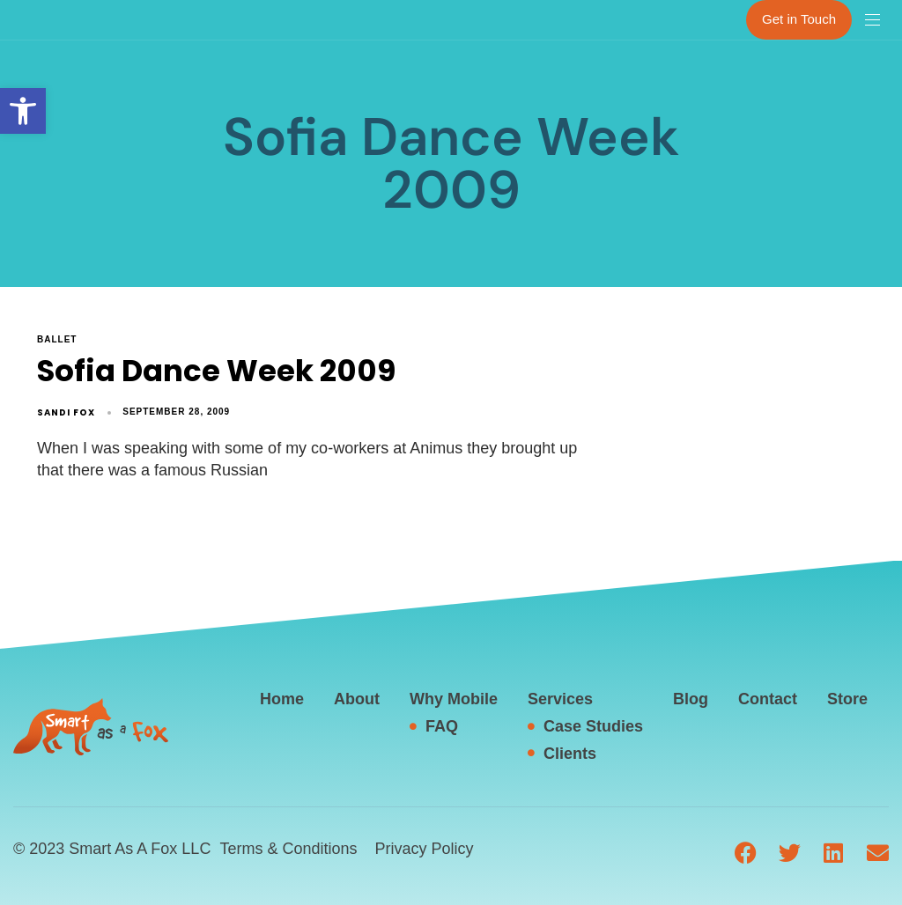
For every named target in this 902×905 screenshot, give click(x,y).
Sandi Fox (66, 412)
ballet (57, 339)
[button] (23, 111)
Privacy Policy (423, 848)
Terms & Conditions (288, 848)
